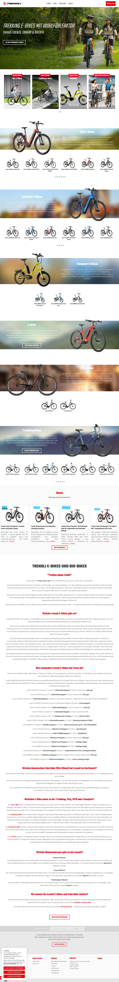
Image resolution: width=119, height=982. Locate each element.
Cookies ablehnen (14, 976)
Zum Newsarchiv (59, 547)
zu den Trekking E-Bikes (14, 42)
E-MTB (13, 837)
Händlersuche (111, 3)
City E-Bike (15, 805)
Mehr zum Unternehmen (59, 917)
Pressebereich (55, 973)
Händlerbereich (55, 970)
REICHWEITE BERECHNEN (101, 105)
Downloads (54, 963)
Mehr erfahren (17, 105)
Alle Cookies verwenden (14, 968)
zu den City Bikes (87, 388)
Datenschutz (36, 961)
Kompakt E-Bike (14, 827)
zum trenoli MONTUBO (32, 345)
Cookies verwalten (14, 972)
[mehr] (12, 541)
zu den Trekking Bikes (31, 451)
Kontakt (53, 966)
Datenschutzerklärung (10, 963)
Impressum (36, 963)
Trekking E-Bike (16, 814)
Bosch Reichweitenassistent (59, 961)
